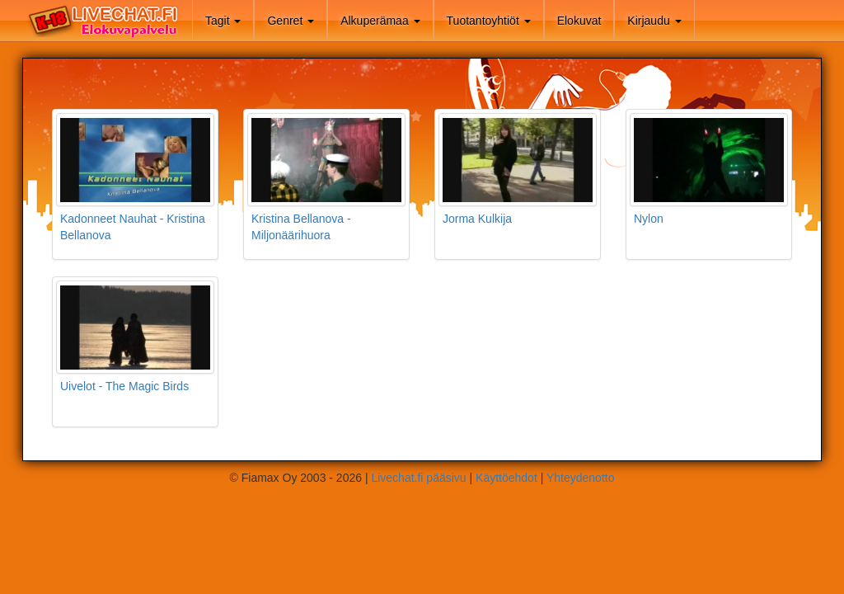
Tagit (223, 20)
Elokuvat (579, 20)
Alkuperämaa (380, 20)
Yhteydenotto (580, 477)
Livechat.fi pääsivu (418, 477)
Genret (290, 20)
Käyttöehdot (506, 477)
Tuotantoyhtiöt (489, 20)
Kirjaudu (654, 20)
